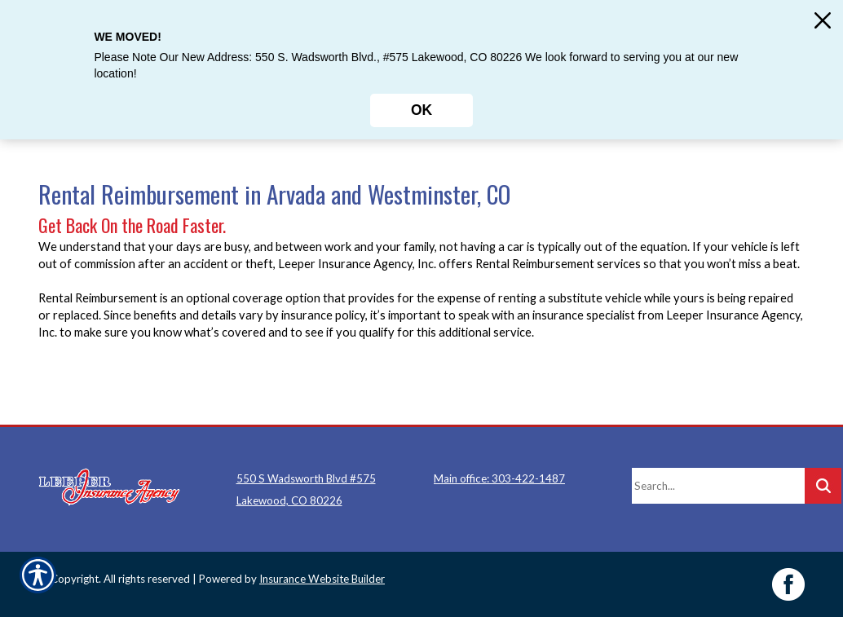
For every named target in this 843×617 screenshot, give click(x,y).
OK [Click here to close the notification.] (421, 110)
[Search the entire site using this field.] (718, 486)
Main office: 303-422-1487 (499, 478)
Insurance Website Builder (322, 578)
